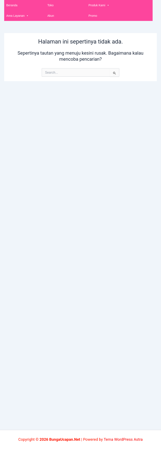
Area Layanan (17, 15)
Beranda (11, 5)
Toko (50, 5)
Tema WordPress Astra (123, 439)
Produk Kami (98, 5)
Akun (50, 15)
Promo (92, 15)
